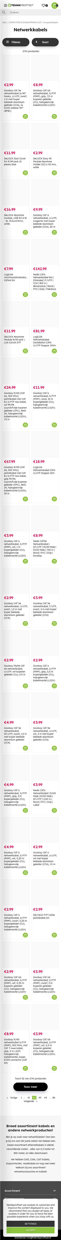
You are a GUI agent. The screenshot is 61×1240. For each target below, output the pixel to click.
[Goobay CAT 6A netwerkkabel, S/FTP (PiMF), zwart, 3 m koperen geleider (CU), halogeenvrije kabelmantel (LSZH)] (45, 955)
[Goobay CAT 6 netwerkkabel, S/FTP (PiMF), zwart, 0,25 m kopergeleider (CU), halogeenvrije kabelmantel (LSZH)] (16, 892)
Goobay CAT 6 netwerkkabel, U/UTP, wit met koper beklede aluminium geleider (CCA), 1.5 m (45, 858)
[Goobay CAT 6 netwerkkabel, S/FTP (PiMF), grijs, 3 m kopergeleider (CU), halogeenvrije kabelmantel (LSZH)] (16, 768)
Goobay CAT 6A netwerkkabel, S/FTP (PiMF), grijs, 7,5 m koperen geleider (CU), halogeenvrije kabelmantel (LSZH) (44, 98)
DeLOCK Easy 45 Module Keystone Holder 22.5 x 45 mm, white (44, 163)
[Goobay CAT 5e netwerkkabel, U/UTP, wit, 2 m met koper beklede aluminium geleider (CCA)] (45, 705)
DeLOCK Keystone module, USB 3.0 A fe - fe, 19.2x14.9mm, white (15, 219)
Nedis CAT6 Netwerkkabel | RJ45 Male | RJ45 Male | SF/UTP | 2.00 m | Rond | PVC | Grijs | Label (44, 797)
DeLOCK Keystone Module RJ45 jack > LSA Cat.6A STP (14, 339)
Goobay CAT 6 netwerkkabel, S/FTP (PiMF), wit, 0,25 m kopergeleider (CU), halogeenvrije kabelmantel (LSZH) (15, 860)
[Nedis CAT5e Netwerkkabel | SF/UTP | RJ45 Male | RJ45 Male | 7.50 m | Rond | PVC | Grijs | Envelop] (45, 519)
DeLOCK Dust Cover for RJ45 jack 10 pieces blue (15, 161)
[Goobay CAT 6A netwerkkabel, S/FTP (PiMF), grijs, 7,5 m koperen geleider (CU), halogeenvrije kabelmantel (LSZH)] (45, 68)
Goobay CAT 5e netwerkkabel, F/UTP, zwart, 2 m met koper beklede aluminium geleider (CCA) (45, 609)
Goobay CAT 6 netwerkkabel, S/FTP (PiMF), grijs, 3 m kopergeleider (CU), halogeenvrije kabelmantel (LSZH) (15, 797)
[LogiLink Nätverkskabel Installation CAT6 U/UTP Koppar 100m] (45, 314)
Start (4, 22)
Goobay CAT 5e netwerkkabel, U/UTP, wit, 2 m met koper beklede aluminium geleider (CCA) (45, 734)
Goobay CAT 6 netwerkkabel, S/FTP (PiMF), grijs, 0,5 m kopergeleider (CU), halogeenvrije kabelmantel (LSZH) (44, 673)
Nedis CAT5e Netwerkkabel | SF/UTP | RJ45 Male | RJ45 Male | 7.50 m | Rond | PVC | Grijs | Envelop (44, 548)
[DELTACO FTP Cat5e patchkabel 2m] (45, 892)
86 (54, 1097)
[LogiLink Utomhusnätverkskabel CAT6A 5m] (16, 252)
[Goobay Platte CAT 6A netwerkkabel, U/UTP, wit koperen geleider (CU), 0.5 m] (16, 643)
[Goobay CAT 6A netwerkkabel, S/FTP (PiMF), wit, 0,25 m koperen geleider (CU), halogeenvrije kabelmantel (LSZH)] (16, 955)
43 (40, 1097)
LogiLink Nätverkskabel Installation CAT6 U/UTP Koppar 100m (44, 341)
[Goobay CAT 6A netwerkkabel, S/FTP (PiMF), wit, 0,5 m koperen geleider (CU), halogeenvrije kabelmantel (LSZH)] (45, 1017)
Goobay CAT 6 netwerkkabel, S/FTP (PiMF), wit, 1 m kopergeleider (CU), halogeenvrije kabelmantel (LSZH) (15, 548)
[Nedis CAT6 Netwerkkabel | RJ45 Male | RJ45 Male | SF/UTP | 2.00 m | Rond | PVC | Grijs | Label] (45, 768)
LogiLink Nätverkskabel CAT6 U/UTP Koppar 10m (44, 470)
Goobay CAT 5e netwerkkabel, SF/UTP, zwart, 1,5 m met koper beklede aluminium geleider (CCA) (15, 735)
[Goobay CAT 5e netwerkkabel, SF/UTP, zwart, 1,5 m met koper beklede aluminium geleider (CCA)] (16, 705)
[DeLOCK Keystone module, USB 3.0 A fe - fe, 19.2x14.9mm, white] (16, 192)
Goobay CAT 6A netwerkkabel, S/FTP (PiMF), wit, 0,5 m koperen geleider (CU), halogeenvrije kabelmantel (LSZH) (44, 1047)
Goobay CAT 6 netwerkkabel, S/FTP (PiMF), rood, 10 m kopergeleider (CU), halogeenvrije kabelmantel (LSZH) (44, 400)
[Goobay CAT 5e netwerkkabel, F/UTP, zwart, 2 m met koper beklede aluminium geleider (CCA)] (45, 581)
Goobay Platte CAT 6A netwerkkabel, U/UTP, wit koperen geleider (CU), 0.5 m (14, 670)
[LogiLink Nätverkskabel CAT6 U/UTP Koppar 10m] (45, 444)
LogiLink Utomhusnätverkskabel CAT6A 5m (16, 277)
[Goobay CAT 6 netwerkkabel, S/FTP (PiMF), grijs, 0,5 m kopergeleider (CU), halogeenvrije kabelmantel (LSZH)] (45, 643)
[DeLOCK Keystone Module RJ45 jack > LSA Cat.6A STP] (16, 314)
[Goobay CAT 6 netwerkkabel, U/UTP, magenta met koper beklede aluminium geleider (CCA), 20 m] (45, 192)
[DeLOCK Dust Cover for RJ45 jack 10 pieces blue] (16, 136)
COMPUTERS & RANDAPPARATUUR (25, 22)
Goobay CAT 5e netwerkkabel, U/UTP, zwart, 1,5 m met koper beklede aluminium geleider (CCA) (16, 610)
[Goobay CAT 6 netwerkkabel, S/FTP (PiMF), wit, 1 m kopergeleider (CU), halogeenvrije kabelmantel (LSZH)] (16, 519)
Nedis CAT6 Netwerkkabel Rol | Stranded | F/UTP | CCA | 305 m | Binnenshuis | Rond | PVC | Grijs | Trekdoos (44, 282)
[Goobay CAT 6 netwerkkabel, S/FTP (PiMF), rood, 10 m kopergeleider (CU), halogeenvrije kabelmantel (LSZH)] (45, 371)
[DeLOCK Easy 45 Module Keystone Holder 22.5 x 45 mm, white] (45, 136)
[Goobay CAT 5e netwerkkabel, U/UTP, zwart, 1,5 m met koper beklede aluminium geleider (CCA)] (16, 581)
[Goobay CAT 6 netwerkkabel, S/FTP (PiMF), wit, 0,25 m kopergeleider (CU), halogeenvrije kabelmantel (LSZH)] (16, 830)
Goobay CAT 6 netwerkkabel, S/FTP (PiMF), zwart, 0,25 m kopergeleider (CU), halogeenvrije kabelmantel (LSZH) (15, 922)
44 (45, 1097)
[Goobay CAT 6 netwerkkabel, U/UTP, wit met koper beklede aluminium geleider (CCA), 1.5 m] (45, 830)
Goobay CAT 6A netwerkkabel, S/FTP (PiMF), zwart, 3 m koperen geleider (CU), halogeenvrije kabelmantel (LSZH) (44, 984)
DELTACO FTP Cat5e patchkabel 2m (44, 916)
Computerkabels (50, 22)
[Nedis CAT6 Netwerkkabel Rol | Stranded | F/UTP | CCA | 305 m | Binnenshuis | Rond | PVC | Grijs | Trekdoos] (45, 252)
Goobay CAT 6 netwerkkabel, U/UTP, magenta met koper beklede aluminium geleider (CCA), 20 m (45, 221)
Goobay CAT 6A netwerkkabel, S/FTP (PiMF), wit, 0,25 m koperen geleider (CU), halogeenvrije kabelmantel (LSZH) (15, 984)
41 (28, 1097)
